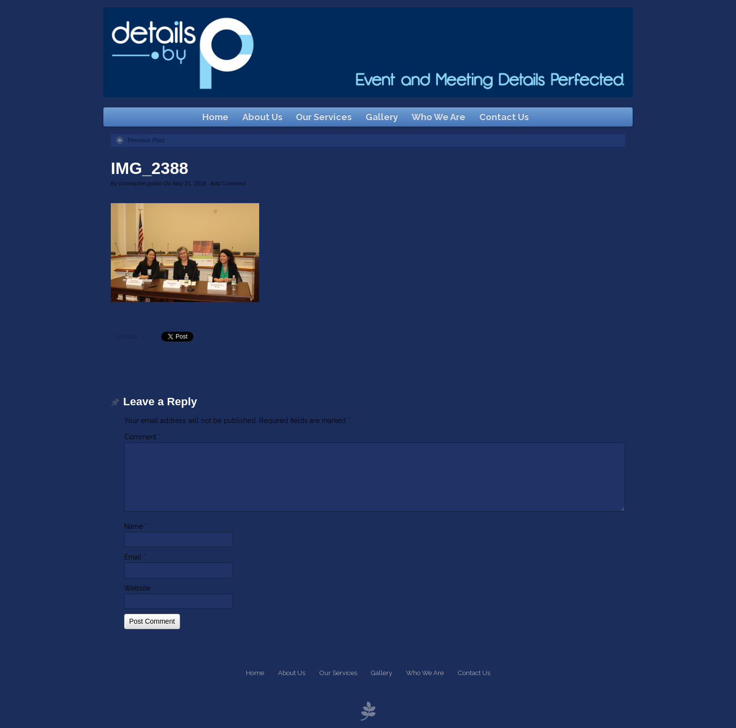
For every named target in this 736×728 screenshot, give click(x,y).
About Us (262, 117)
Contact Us (504, 117)
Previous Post (146, 140)
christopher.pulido (140, 183)
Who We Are (438, 117)
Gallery (382, 117)
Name (135, 526)
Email (135, 557)
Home (215, 117)
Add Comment (228, 183)
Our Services (324, 117)
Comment (142, 437)
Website (137, 588)
